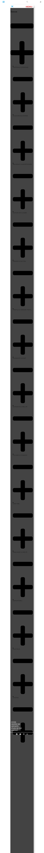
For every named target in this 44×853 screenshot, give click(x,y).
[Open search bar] (27, 2)
